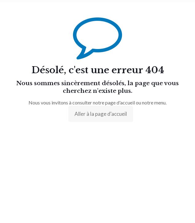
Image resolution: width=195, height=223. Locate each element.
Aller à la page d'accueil (101, 114)
